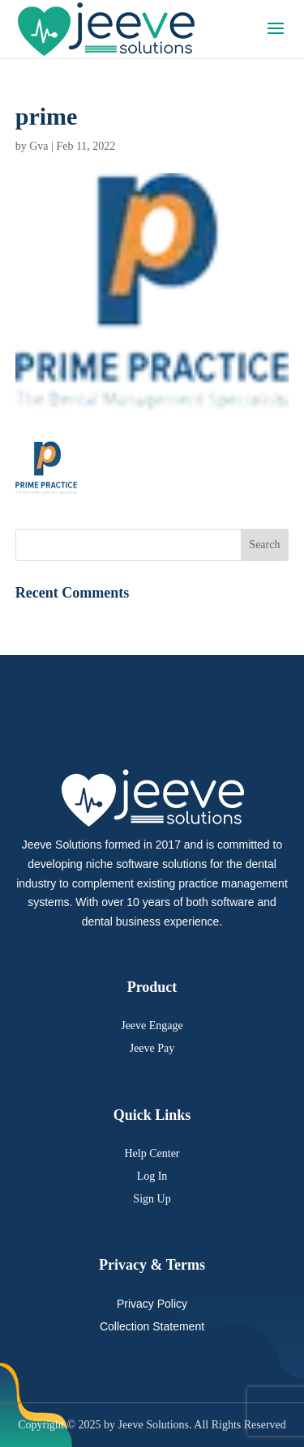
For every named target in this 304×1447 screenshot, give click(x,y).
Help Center (151, 1153)
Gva (38, 146)
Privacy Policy (152, 1303)
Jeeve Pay (152, 1048)
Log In (152, 1176)
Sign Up (151, 1199)
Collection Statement (152, 1326)
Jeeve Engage (152, 1025)
